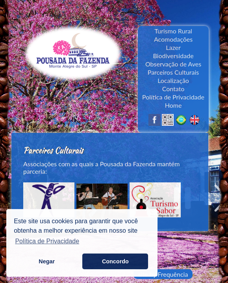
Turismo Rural (173, 31)
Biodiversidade (173, 55)
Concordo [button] (115, 261)
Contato (173, 88)
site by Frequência (163, 274)
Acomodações (173, 39)
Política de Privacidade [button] (47, 241)
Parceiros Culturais (173, 72)
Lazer (173, 47)
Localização (173, 80)
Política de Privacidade (173, 97)
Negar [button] (47, 261)
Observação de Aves (173, 64)
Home (173, 105)
